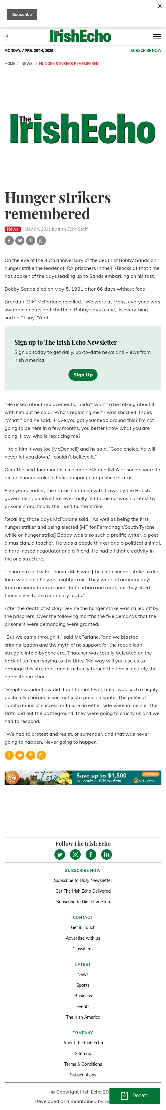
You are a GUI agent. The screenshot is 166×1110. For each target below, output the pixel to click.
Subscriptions (83, 1075)
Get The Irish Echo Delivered (83, 891)
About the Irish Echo (83, 1043)
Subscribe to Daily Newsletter (83, 880)
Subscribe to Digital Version (83, 902)
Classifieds (83, 949)
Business (83, 996)
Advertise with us (83, 938)
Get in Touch (83, 927)
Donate (140, 1095)
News (27, 63)
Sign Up (83, 375)
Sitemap (83, 1053)
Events (83, 1006)
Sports (83, 985)
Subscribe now (146, 50)
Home (10, 63)
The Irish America (83, 1017)
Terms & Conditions (83, 1064)
